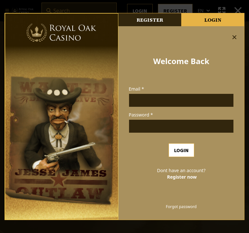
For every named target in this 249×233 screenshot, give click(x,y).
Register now (182, 177)
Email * (136, 89)
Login (212, 19)
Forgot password (181, 206)
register (149, 19)
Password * (141, 115)
